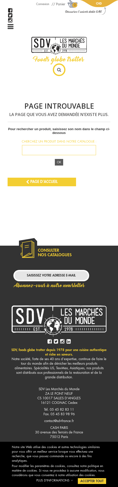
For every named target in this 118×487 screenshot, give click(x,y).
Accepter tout (92, 481)
